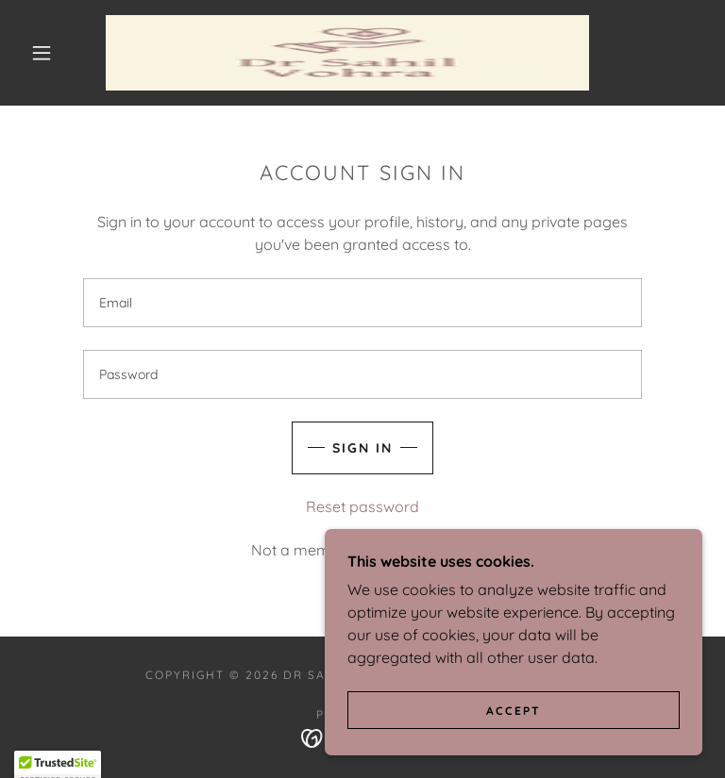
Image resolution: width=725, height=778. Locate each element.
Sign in (362, 447)
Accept (513, 724)
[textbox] (362, 302)
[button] (41, 53)
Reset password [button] (362, 506)
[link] (347, 53)
